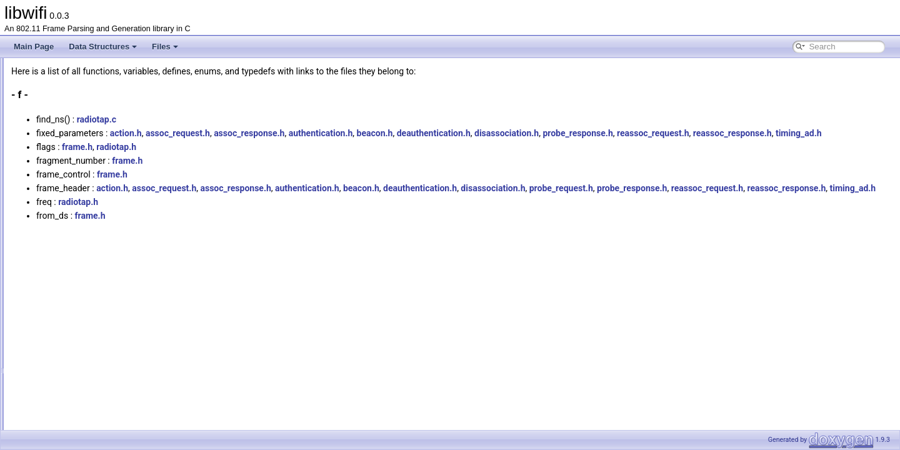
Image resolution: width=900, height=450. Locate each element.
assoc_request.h (334, 133)
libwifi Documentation (56, 82)
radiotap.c (252, 119)
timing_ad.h (298, 147)
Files (165, 46)
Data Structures (103, 46)
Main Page (34, 46)
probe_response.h (734, 133)
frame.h (233, 161)
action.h (282, 133)
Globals (44, 136)
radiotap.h (272, 161)
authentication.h (477, 133)
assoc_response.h (405, 133)
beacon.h (531, 133)
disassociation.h (663, 133)
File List (44, 123)
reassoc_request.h (809, 133)
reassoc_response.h (231, 147)
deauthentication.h (590, 133)
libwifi (20, 68)
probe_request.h (717, 202)
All (45, 150)
